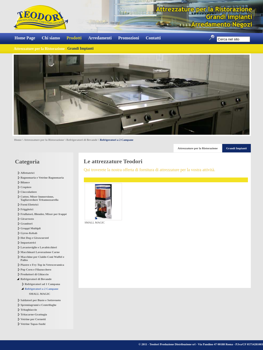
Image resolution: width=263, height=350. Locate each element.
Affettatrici (28, 172)
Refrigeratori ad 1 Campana (42, 284)
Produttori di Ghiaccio (35, 274)
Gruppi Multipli (31, 228)
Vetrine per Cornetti (33, 319)
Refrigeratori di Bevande (81, 139)
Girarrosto (27, 218)
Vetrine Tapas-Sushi (33, 323)
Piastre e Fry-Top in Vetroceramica (42, 264)
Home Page (25, 38)
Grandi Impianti (80, 48)
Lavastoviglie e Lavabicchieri (39, 247)
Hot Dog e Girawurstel (35, 237)
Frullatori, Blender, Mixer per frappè (44, 214)
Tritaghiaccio (29, 309)
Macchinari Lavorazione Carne (40, 252)
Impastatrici (28, 242)
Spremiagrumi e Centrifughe (38, 304)
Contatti (153, 38)
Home (18, 139)
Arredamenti (100, 38)
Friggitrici (27, 209)
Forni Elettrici (30, 204)
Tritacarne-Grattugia (34, 314)
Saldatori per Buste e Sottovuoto (41, 300)
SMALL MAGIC (39, 293)
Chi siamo (51, 38)
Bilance (25, 182)
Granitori (27, 223)
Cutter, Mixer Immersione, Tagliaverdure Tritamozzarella (39, 198)
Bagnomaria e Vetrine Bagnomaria (42, 177)
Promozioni (128, 38)
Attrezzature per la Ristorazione (44, 139)
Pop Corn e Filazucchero (36, 269)
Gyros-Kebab (29, 233)
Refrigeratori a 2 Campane (41, 288)
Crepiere (26, 187)
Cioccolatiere (29, 191)
